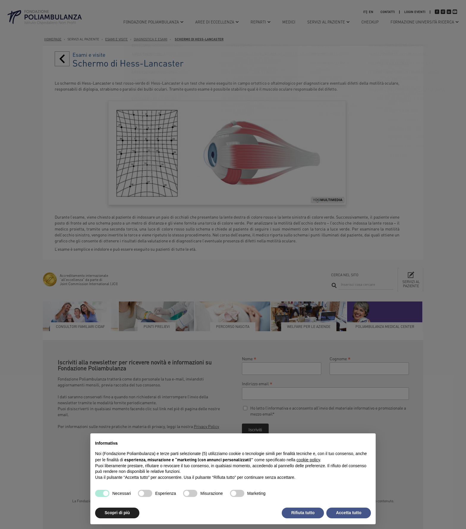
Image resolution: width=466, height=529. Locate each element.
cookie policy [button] (308, 459)
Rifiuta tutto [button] (303, 512)
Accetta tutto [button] (348, 512)
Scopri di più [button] (117, 512)
